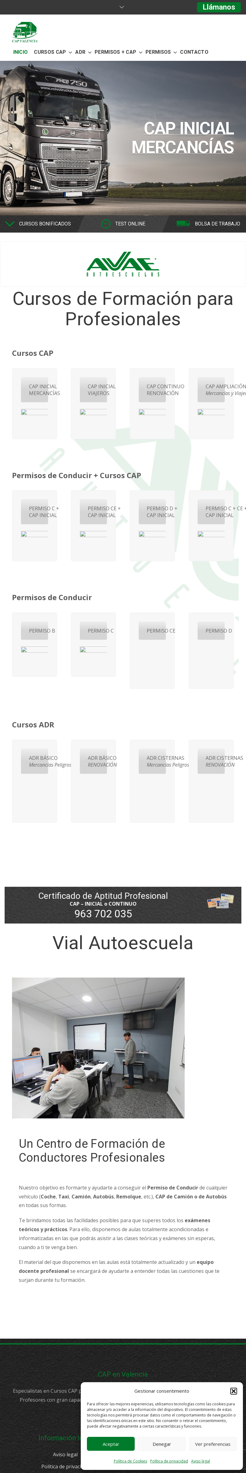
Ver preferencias (213, 1444)
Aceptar (111, 1444)
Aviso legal (200, 1461)
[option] (123, 138)
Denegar (162, 1444)
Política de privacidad (169, 1461)
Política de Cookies (130, 1461)
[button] (234, 1391)
